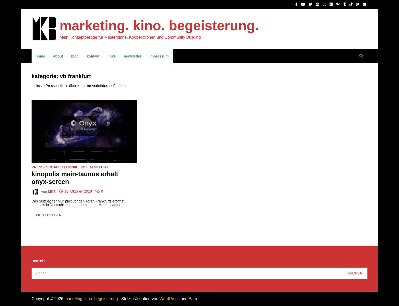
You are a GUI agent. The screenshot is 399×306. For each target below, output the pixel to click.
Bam (193, 299)
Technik (69, 167)
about (58, 56)
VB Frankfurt (94, 167)
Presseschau (45, 167)
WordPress (170, 299)
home (40, 56)
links (112, 56)
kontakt (93, 56)
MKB (51, 191)
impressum (159, 56)
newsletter (132, 56)
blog (75, 56)
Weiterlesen (49, 216)
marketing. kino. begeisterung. (159, 25)
